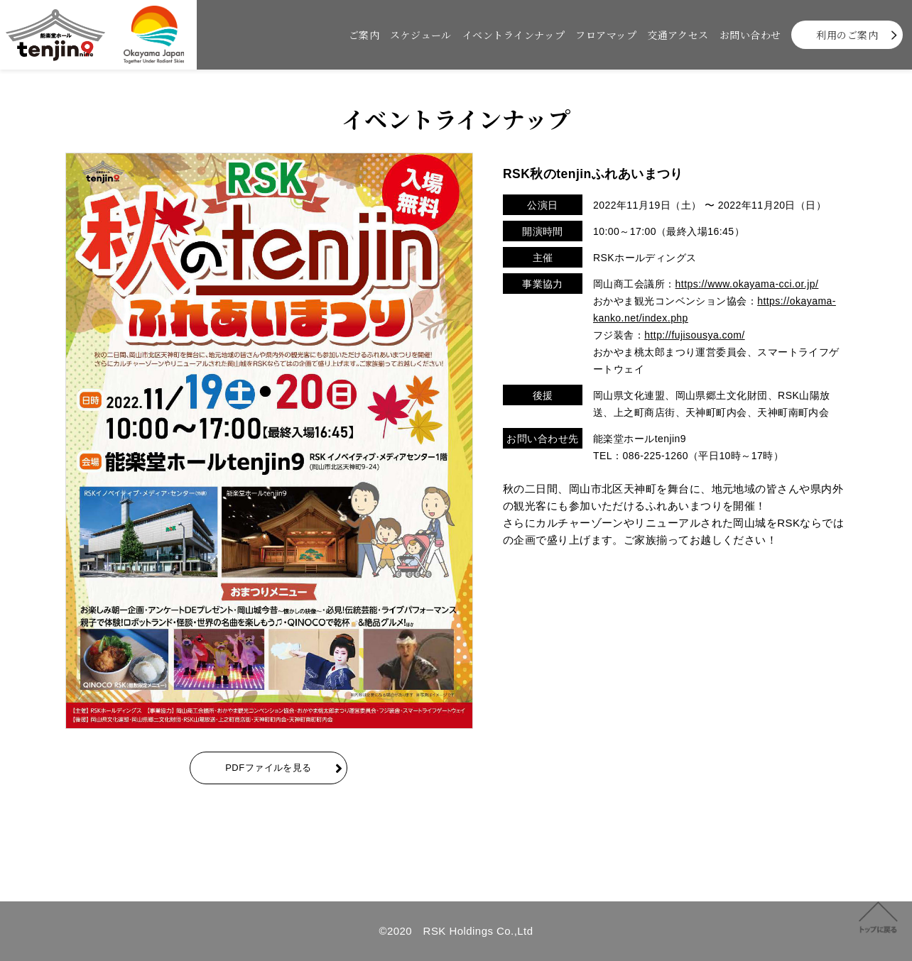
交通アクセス (678, 35)
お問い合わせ (750, 35)
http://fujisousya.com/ (694, 335)
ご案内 (364, 35)
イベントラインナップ (513, 35)
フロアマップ (605, 35)
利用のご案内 (847, 35)
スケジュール (421, 35)
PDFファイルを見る (268, 767)
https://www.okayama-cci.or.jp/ (747, 284)
